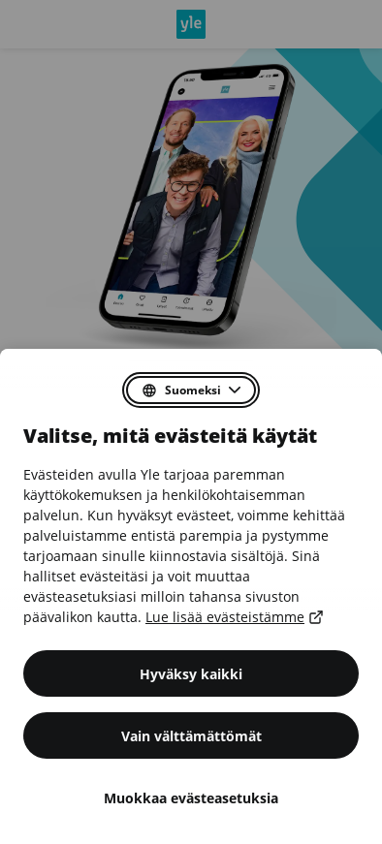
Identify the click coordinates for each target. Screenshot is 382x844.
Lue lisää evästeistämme (232, 617)
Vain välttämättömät (191, 736)
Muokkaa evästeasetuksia (191, 798)
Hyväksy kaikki (191, 674)
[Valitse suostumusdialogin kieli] (191, 390)
